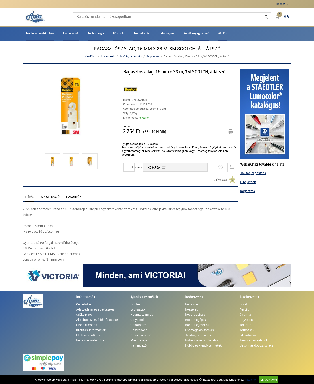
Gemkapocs (138, 330)
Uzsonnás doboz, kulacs (256, 345)
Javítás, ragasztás (131, 56)
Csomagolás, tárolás (199, 330)
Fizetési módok (86, 325)
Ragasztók (152, 56)
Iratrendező (138, 345)
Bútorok (118, 33)
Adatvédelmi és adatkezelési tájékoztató (95, 312)
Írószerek (191, 309)
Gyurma (245, 314)
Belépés (280, 4)
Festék (244, 309)
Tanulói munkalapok (254, 340)
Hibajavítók (248, 182)
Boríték (135, 304)
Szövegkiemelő (140, 335)
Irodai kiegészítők (197, 325)
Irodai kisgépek (195, 319)
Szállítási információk (91, 330)
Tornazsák (247, 330)
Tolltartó (245, 325)
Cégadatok (83, 304)
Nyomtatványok (141, 314)
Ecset (243, 304)
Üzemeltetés (141, 33)
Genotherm (138, 325)
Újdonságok (166, 33)
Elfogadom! (269, 379)
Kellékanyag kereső (196, 33)
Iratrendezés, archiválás (201, 340)
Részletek (250, 379)
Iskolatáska (248, 335)
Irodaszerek (71, 33)
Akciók (222, 33)
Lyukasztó (137, 309)
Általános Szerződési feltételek (97, 319)
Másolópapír (139, 340)
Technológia (96, 33)
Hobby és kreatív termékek (203, 345)
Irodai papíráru (195, 314)
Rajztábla (246, 319)
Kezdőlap (90, 56)
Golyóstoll (137, 319)
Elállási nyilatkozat (89, 335)
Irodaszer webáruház (40, 33)
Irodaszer (191, 304)
